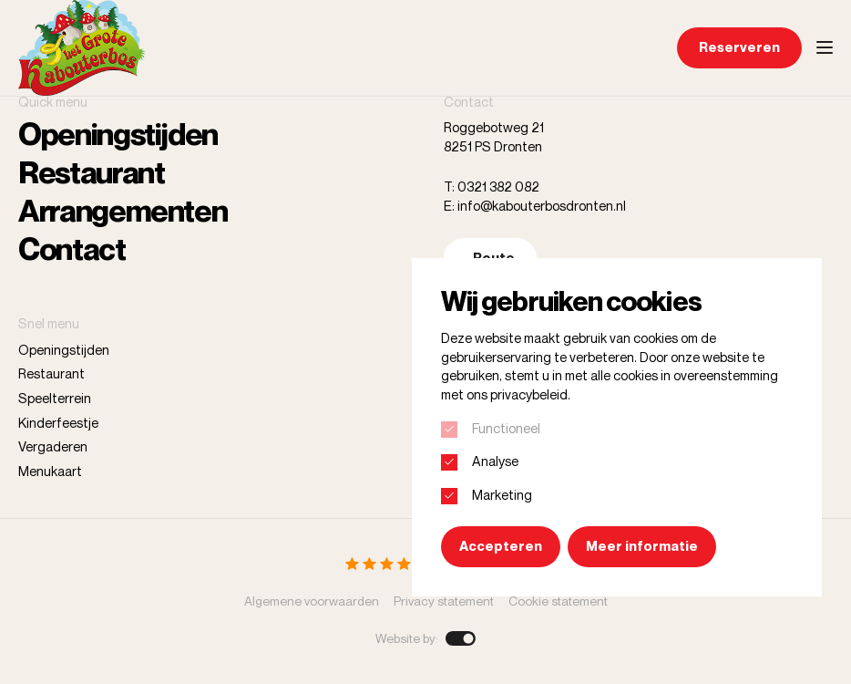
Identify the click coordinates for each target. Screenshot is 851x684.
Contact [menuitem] (72, 248)
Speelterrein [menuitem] (54, 398)
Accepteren (500, 546)
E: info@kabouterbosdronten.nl (535, 205)
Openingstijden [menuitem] (118, 134)
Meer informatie (642, 546)
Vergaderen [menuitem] (52, 446)
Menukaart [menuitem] (50, 471)
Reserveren (739, 47)
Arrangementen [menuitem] (122, 210)
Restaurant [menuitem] (91, 172)
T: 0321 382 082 (491, 186)
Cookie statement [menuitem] (558, 601)
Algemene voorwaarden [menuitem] (311, 601)
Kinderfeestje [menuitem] (58, 422)
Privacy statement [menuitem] (444, 601)
